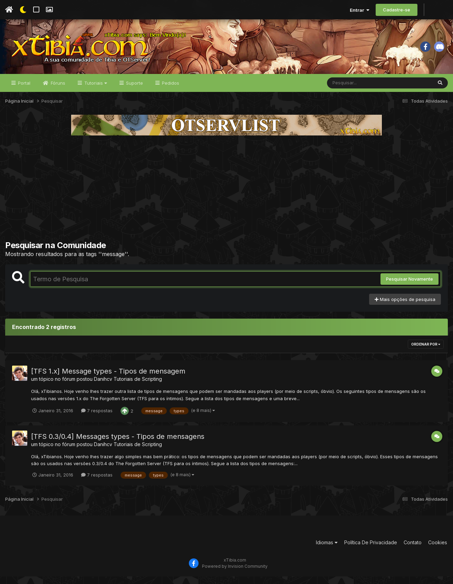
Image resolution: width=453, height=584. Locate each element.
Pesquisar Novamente (409, 287)
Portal (23, 90)
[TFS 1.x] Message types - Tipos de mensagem (108, 379)
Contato (413, 550)
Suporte (134, 90)
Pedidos (170, 90)
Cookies (437, 550)
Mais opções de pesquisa (405, 307)
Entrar (359, 10)
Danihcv (103, 387)
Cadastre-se (396, 9)
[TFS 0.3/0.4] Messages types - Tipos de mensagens (117, 444)
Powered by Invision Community (235, 573)
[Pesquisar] (353, 90)
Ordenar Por (425, 352)
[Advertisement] (226, 195)
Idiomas (327, 550)
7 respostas (97, 418)
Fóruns (57, 90)
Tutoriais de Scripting (138, 387)
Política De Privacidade (370, 550)
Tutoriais (95, 90)
